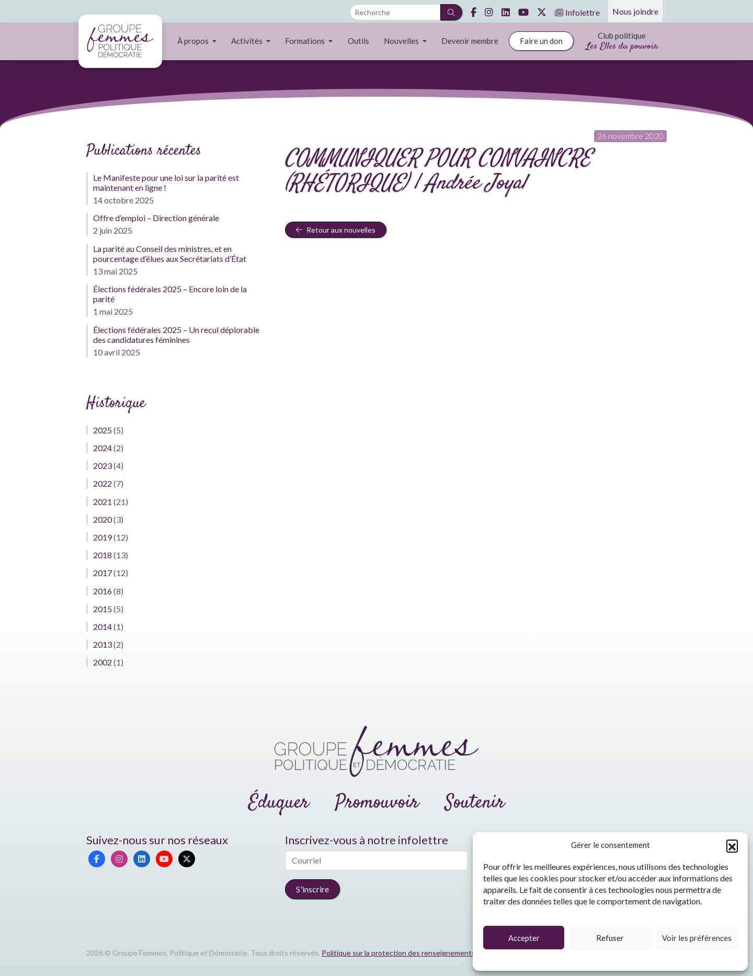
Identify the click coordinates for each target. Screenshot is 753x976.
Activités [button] (247, 40)
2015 (102, 609)
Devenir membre (469, 40)
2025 (102, 430)
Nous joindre (635, 11)
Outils (358, 40)
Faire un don (541, 40)
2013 (102, 644)
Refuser (610, 938)
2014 (102, 626)
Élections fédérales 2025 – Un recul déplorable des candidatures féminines (176, 335)
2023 (102, 465)
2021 (102, 502)
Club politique (622, 42)
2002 (102, 662)
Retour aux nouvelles (335, 229)
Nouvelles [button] (402, 40)
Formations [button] (305, 40)
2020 (102, 519)
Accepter (524, 938)
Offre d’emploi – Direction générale (156, 218)
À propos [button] (193, 40)
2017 (102, 573)
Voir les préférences (697, 938)
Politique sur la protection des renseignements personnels (418, 952)
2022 (102, 483)
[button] (732, 845)
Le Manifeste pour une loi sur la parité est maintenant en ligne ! (166, 182)
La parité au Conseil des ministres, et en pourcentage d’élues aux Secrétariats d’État (169, 253)
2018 (102, 555)
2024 (102, 448)
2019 (102, 537)
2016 (102, 591)
